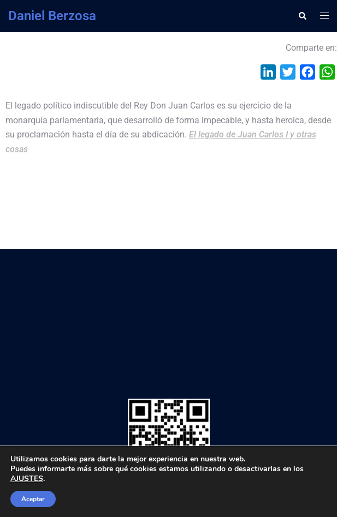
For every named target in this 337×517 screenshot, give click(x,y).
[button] (302, 15)
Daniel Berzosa (52, 15)
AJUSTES (26, 479)
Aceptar (33, 499)
